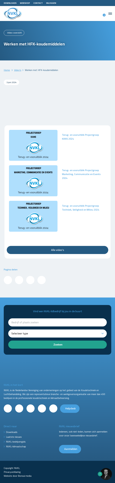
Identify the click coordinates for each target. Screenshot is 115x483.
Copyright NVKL (12, 468)
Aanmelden (70, 448)
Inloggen (51, 3)
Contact (38, 3)
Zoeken (57, 344)
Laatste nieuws (14, 437)
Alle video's (57, 249)
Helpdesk (70, 408)
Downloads (10, 3)
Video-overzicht (14, 33)
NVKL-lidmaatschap (16, 446)
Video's (17, 70)
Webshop (25, 3)
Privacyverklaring (12, 472)
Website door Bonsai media (17, 476)
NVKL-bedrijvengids (16, 441)
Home (7, 70)
